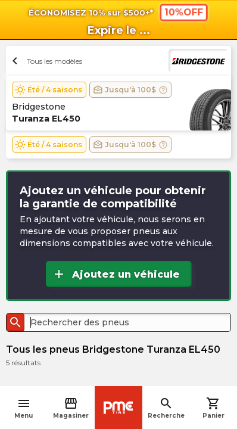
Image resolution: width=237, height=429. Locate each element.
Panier (213, 407)
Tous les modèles (45, 61)
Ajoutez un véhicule (116, 274)
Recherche (166, 407)
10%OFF (183, 12)
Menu (23, 407)
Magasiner (71, 407)
